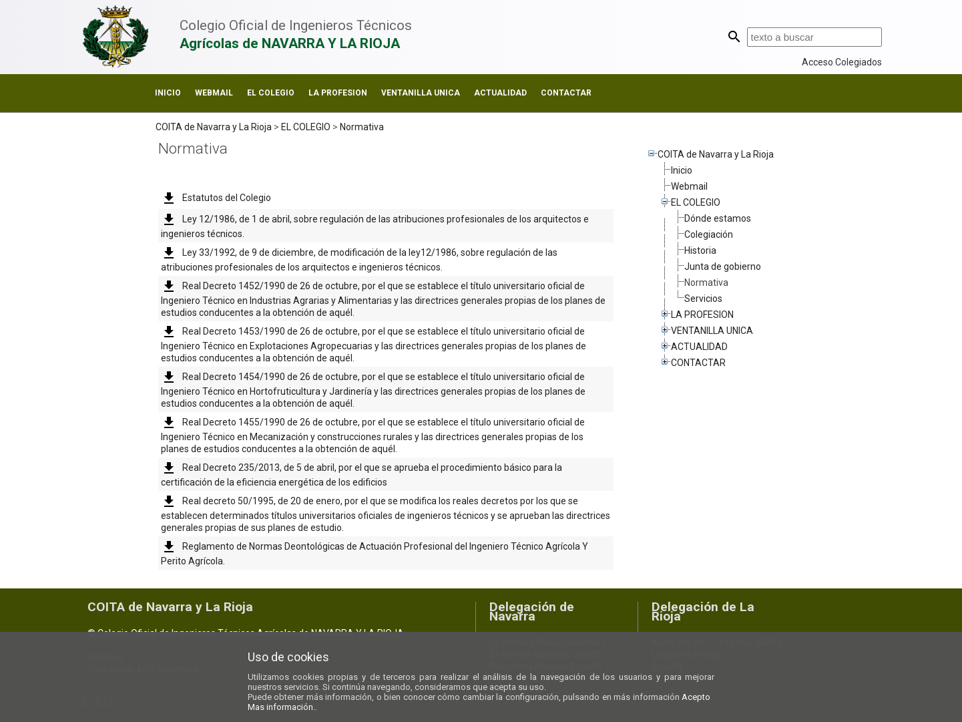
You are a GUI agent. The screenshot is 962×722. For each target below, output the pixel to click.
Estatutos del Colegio (216, 197)
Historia (700, 250)
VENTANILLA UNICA (420, 93)
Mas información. (281, 707)
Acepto (696, 697)
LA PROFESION (337, 93)
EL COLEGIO (270, 93)
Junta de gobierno (722, 266)
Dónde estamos (717, 218)
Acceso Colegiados (842, 62)
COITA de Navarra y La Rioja (214, 127)
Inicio (168, 93)
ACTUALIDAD (500, 93)
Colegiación (708, 234)
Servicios (703, 298)
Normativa (362, 127)
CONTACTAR (566, 93)
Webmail (214, 93)
